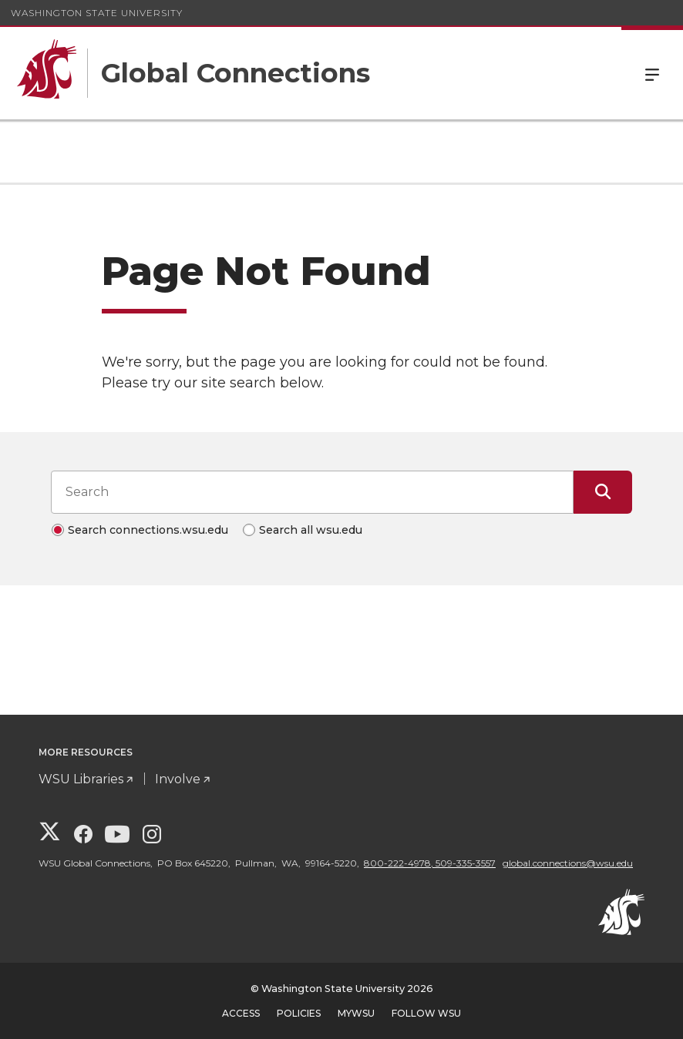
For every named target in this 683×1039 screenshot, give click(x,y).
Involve (177, 779)
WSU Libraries (81, 779)
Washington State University (97, 12)
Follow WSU (426, 1013)
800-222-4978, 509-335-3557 (430, 863)
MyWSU (356, 1013)
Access (241, 1013)
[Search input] (312, 492)
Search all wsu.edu (310, 530)
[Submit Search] (603, 492)
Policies (299, 1013)
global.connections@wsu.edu (568, 863)
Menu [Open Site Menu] (652, 73)
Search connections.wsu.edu (148, 530)
